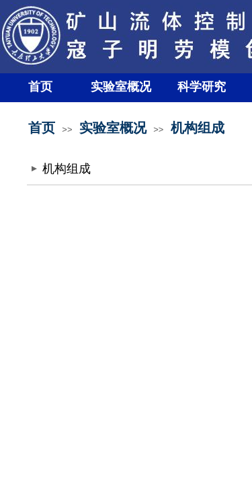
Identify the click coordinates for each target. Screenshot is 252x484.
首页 (40, 86)
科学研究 (201, 86)
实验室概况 (121, 86)
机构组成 (197, 127)
